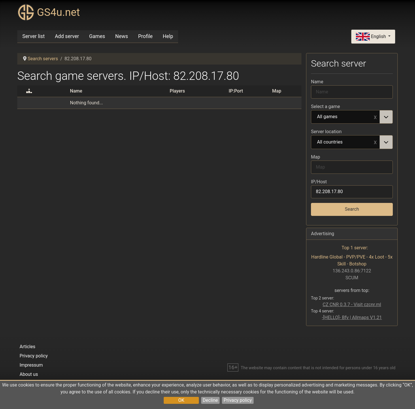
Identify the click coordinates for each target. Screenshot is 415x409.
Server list (33, 36)
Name (317, 81)
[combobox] (352, 117)
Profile (145, 36)
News (121, 36)
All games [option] (345, 117)
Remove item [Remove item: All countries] (375, 142)
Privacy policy (238, 400)
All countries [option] (345, 142)
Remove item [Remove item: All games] (375, 117)
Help (168, 36)
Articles (27, 346)
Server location (326, 131)
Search (352, 209)
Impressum (31, 365)
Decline (210, 400)
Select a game (325, 106)
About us (29, 374)
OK (181, 400)
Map (315, 157)
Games (97, 36)
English (371, 37)
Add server (67, 36)
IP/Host (319, 181)
